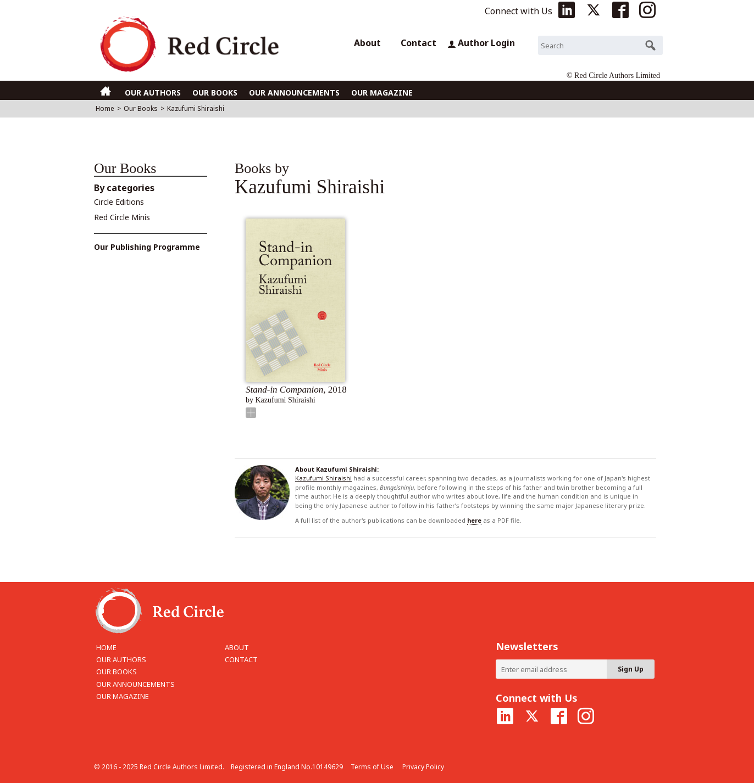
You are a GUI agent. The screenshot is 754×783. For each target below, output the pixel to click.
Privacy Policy (423, 766)
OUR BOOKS (214, 92)
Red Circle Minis (122, 217)
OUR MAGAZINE (382, 92)
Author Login (481, 43)
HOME (106, 647)
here (474, 520)
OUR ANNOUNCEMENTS (294, 92)
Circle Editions (119, 202)
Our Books (141, 108)
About (367, 43)
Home (105, 108)
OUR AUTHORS (153, 92)
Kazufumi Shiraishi (323, 478)
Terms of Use (372, 766)
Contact (418, 43)
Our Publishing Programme (147, 247)
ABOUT (237, 647)
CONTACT (241, 659)
